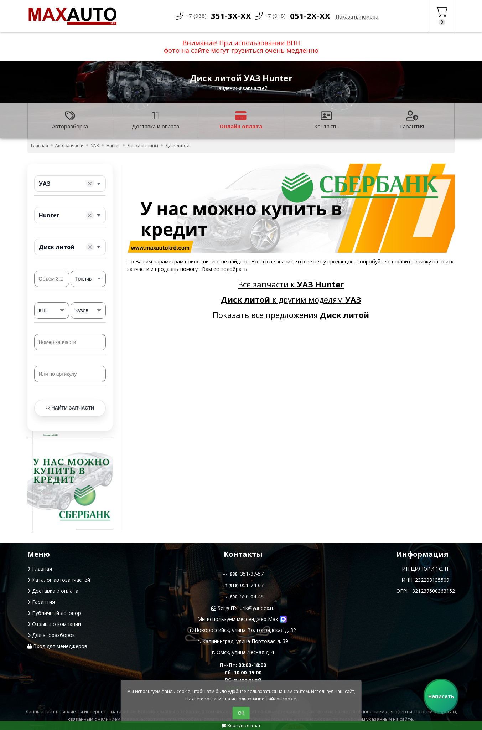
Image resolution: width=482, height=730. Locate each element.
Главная (39, 568)
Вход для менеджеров (57, 646)
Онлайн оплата (240, 120)
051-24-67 (243, 585)
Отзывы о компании (54, 624)
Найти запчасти (70, 408)
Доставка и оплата (155, 120)
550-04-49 (243, 596)
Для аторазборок (51, 635)
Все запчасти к (291, 284)
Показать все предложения (291, 314)
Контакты (326, 120)
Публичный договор (54, 613)
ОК (241, 713)
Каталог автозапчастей (58, 579)
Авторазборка (70, 120)
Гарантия (412, 120)
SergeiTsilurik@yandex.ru (243, 608)
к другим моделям (291, 299)
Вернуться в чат (241, 726)
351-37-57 (243, 573)
